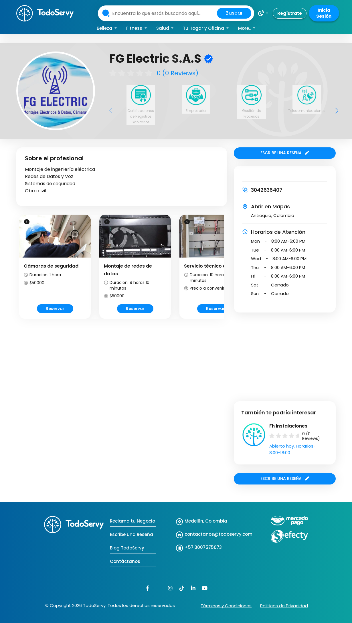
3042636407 (266, 189)
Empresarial (196, 110)
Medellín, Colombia (206, 521)
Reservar (55, 308)
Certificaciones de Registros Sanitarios (140, 116)
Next (225, 272)
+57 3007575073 (203, 547)
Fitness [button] (134, 28)
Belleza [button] (105, 28)
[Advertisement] (121, 367)
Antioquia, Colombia (272, 215)
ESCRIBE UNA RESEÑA (284, 153)
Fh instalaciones (288, 426)
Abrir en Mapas (270, 206)
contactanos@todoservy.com (218, 534)
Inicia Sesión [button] (323, 13)
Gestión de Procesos (251, 113)
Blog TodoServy (127, 548)
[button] (263, 13)
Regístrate (289, 13)
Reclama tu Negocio (132, 521)
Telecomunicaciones (306, 110)
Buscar (234, 12)
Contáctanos (125, 561)
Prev (18, 272)
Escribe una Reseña (131, 534)
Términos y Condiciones (226, 606)
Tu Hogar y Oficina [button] (204, 28)
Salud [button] (163, 28)
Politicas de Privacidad (284, 606)
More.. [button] (245, 28)
